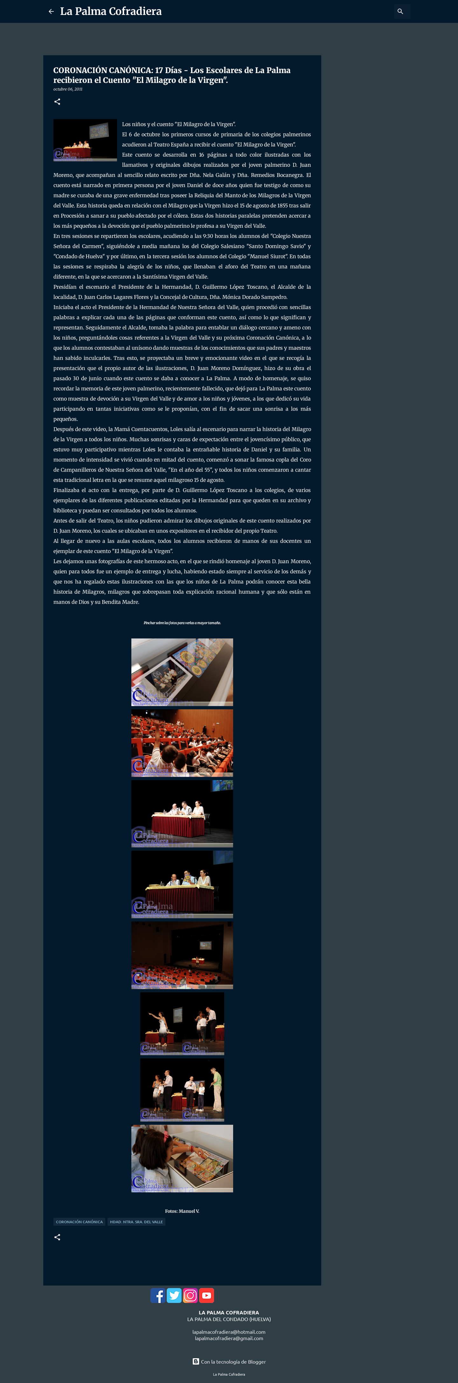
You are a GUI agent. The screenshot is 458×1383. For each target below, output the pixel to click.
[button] (57, 102)
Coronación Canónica (79, 1221)
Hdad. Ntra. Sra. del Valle (136, 1221)
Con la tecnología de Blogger (229, 1361)
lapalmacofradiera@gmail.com (229, 1338)
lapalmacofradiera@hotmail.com (229, 1331)
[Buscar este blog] (377, 11)
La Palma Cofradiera (111, 11)
